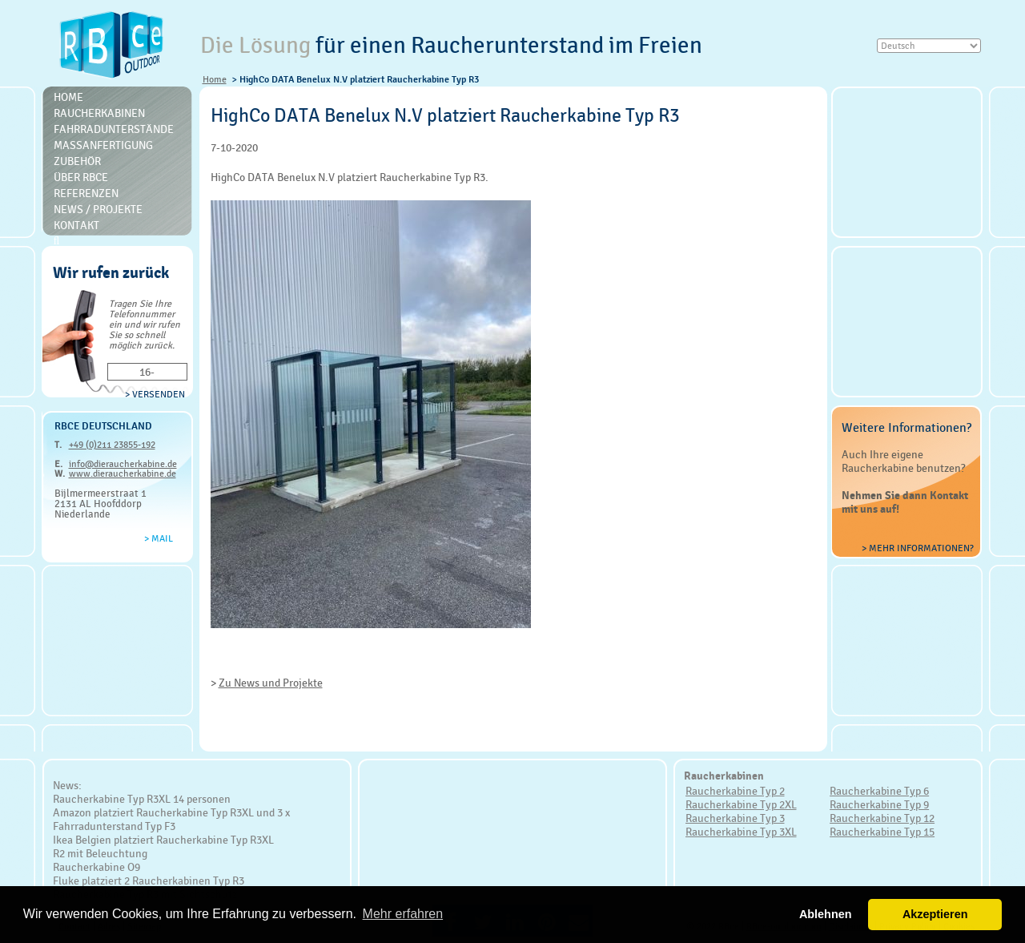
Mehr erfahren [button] (403, 914)
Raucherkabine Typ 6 (879, 790)
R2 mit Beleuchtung (100, 853)
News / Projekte (98, 209)
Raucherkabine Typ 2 (735, 790)
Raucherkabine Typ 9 (879, 804)
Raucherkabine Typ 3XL (741, 831)
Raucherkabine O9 (96, 866)
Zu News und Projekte (271, 682)
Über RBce (81, 177)
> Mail (158, 538)
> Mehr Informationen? (918, 548)
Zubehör (77, 161)
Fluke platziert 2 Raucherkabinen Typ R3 (148, 880)
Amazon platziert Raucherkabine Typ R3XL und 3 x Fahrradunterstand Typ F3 (171, 819)
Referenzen (86, 193)
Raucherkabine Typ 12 (882, 818)
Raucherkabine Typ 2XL (741, 804)
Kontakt (76, 225)
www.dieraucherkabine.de (122, 473)
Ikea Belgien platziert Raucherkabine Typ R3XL (163, 839)
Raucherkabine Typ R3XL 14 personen (142, 798)
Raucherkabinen (99, 113)
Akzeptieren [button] (935, 914)
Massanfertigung (103, 145)
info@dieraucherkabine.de (123, 463)
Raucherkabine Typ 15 (882, 831)
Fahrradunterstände (114, 129)
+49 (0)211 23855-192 (112, 444)
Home (215, 79)
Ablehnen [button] (825, 914)
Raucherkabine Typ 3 (735, 818)
